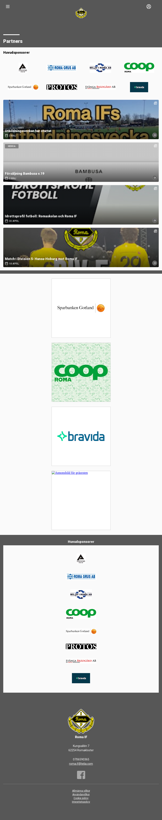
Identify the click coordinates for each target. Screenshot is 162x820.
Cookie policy (81, 798)
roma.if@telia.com (81, 763)
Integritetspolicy (81, 801)
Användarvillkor (81, 794)
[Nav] (8, 6)
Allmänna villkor (81, 790)
